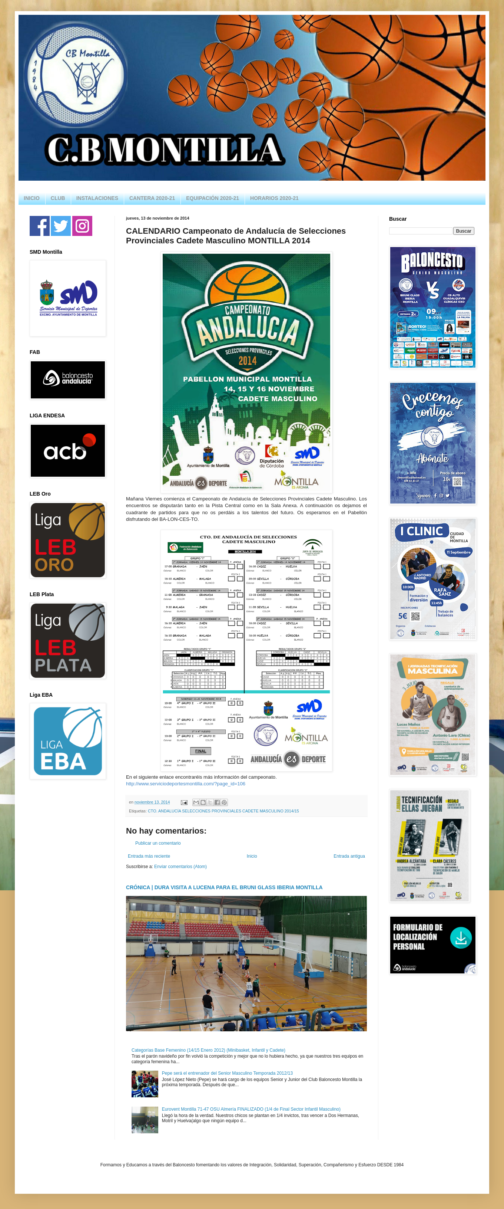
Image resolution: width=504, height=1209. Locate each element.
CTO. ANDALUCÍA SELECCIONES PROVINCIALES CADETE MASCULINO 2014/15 (223, 811)
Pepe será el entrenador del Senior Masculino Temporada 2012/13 (227, 1073)
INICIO (32, 198)
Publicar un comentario (158, 843)
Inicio (252, 856)
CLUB (58, 198)
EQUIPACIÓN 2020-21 (212, 198)
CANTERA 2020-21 (152, 198)
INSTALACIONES (97, 198)
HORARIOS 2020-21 (274, 198)
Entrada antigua (349, 856)
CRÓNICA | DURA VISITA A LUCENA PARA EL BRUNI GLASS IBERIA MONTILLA (224, 887)
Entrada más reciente (149, 856)
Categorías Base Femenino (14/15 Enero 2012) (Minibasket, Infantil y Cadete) (208, 1050)
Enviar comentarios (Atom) (180, 866)
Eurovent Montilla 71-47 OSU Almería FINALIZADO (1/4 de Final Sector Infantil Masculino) (251, 1109)
